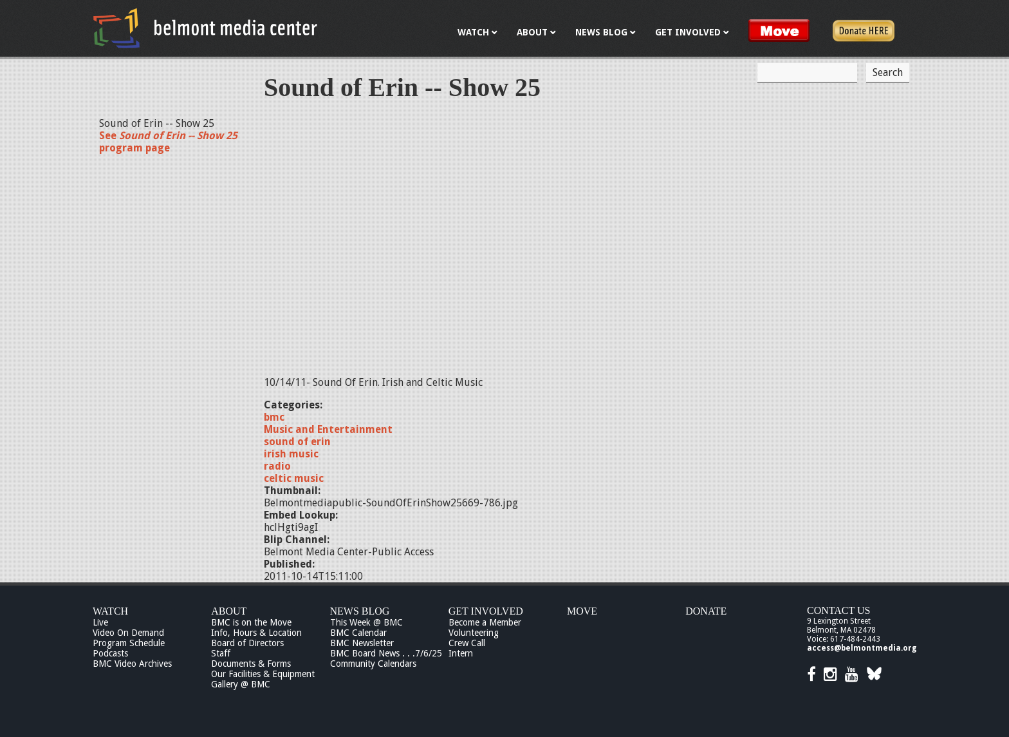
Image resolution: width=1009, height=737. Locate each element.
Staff (220, 653)
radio (277, 466)
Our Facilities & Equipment (263, 674)
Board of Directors (247, 643)
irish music (291, 454)
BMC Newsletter (362, 643)
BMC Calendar (358, 632)
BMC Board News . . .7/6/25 (386, 653)
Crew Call (467, 643)
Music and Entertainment (328, 429)
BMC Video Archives (132, 663)
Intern (461, 653)
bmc (274, 417)
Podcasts (110, 653)
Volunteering (474, 632)
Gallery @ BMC (240, 684)
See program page (168, 141)
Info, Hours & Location (256, 632)
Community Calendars (373, 663)
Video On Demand (128, 632)
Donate (706, 611)
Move (582, 611)
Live (100, 622)
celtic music (294, 478)
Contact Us (838, 610)
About (228, 611)
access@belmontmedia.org (861, 648)
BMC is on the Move (251, 622)
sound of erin (297, 442)
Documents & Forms (251, 663)
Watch (110, 611)
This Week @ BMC (366, 622)
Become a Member (485, 622)
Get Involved (486, 611)
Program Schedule (129, 643)
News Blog (360, 611)
